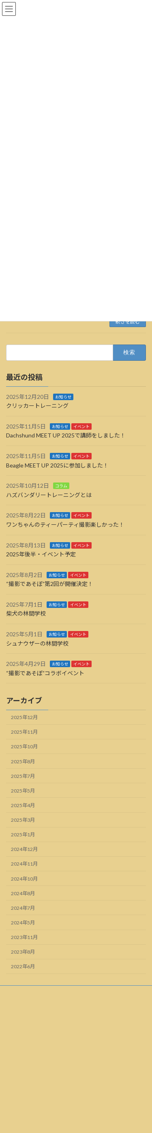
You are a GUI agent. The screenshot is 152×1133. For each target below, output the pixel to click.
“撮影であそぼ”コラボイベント (45, 673)
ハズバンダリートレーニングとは (49, 494)
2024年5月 (23, 923)
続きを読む (128, 322)
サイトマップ (20, 1008)
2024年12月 (24, 850)
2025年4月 (23, 805)
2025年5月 (23, 791)
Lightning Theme (89, 1113)
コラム (61, 486)
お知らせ (63, 396)
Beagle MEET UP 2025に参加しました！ (57, 465)
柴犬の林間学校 (26, 613)
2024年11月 (24, 864)
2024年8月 (23, 893)
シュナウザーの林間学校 (37, 643)
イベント (81, 426)
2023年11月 (24, 937)
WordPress (51, 1113)
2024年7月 (23, 908)
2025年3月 (23, 820)
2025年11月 (24, 732)
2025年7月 (23, 776)
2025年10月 (24, 747)
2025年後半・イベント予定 (41, 554)
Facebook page (76, 1082)
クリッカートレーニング (37, 406)
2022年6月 (23, 967)
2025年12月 (24, 718)
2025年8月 (23, 761)
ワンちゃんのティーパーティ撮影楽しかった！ (65, 524)
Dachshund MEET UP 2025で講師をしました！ (66, 435)
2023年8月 (23, 952)
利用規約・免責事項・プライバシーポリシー (54, 993)
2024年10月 (24, 879)
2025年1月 (23, 835)
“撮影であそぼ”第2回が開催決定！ (49, 584)
